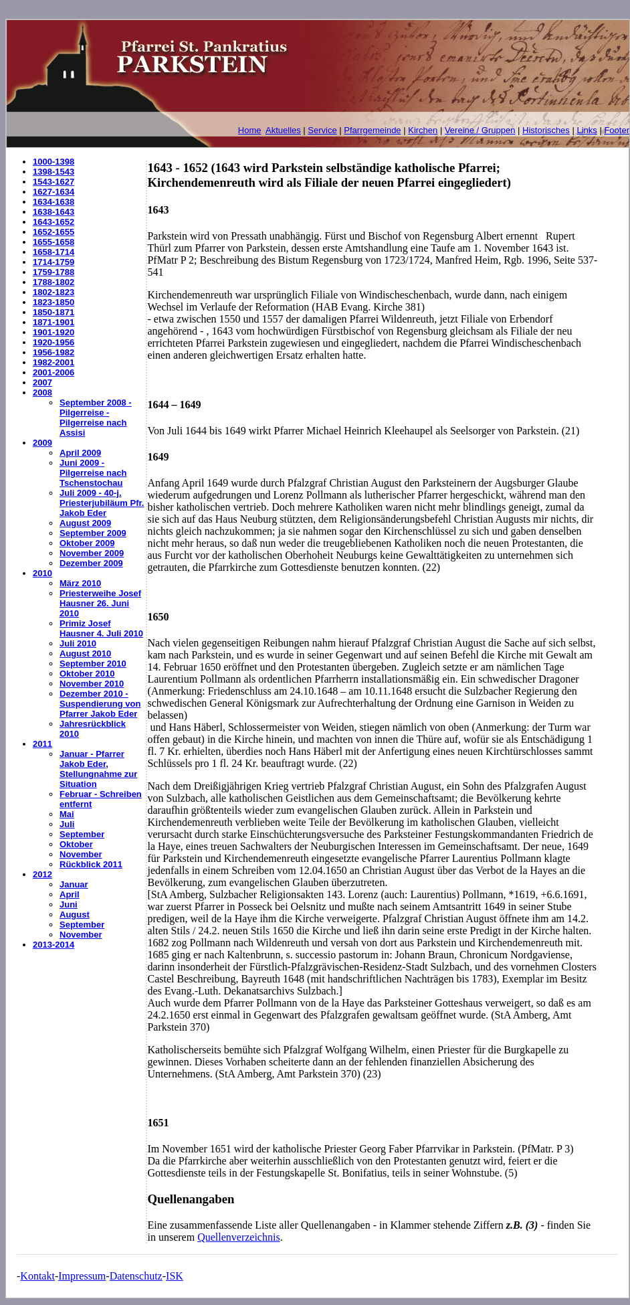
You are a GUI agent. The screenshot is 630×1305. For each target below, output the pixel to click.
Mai (67, 814)
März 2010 (80, 583)
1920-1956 (53, 342)
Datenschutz (136, 1276)
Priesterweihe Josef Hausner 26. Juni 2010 (100, 603)
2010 (42, 573)
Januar (74, 884)
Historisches (546, 130)
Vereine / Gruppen (480, 130)
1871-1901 (53, 322)
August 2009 (85, 523)
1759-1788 (53, 272)
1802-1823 (53, 292)
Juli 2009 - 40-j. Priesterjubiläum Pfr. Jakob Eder (102, 503)
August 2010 (85, 653)
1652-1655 (53, 232)
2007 (42, 382)
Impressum (82, 1276)
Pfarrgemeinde (372, 130)
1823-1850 (53, 302)
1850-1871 (53, 312)
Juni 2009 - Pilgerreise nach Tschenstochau (93, 473)
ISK (174, 1276)
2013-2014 (53, 945)
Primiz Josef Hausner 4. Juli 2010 (101, 628)
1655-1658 (53, 242)
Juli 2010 (78, 643)
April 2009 (80, 453)
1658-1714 (53, 252)
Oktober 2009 (87, 543)
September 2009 (93, 533)
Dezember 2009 (91, 563)
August (75, 914)
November (81, 854)
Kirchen (422, 130)
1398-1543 (53, 172)
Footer (616, 130)
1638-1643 (53, 212)
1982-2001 (53, 362)
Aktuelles (283, 130)
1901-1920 (53, 332)
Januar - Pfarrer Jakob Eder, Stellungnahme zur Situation (98, 769)
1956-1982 (53, 352)
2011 (42, 744)
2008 (42, 392)
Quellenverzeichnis (238, 1237)
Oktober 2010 (87, 674)
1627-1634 (53, 192)
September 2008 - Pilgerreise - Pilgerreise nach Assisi (96, 418)
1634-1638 (53, 202)
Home (249, 130)
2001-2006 (53, 372)
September (82, 834)
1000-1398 (53, 162)
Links (586, 130)
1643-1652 (53, 222)
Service (322, 130)
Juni (69, 904)
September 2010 (93, 664)
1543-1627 (53, 182)
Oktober (76, 844)
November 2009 (92, 553)
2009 (42, 443)
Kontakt (37, 1276)
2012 (42, 874)
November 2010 (92, 684)
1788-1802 (53, 282)
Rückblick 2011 (91, 864)
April (70, 894)
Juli (67, 824)
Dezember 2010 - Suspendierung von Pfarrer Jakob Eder (100, 704)
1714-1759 (53, 262)
